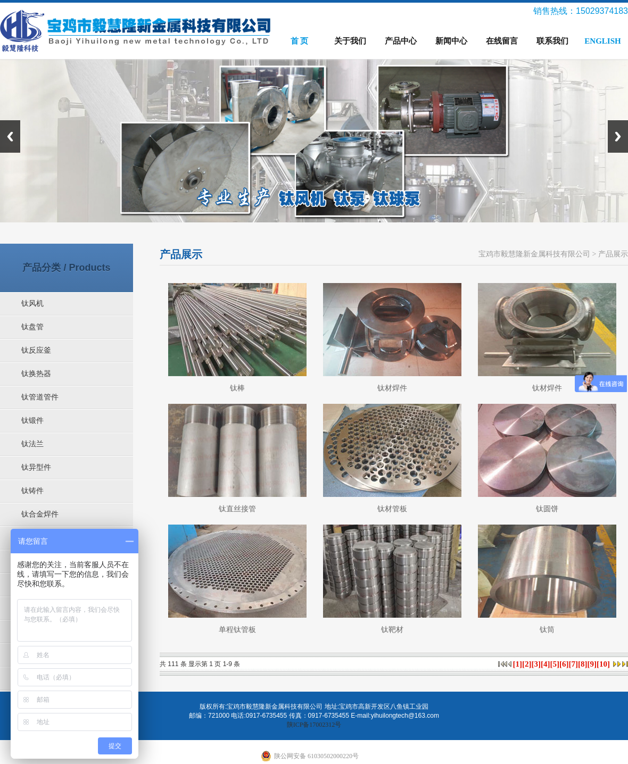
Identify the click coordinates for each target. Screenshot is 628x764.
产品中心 (401, 41)
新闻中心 (451, 41)
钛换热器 (36, 374)
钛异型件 (36, 467)
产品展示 (613, 254)
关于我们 (350, 41)
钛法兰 (32, 444)
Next (618, 136)
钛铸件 (32, 491)
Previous (10, 136)
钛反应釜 (36, 350)
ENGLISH (602, 41)
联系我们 (552, 41)
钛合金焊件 (40, 514)
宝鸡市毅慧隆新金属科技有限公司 (534, 254)
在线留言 (502, 41)
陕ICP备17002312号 (314, 724)
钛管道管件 (40, 397)
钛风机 (32, 304)
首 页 (300, 41)
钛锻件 (32, 421)
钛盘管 (32, 327)
